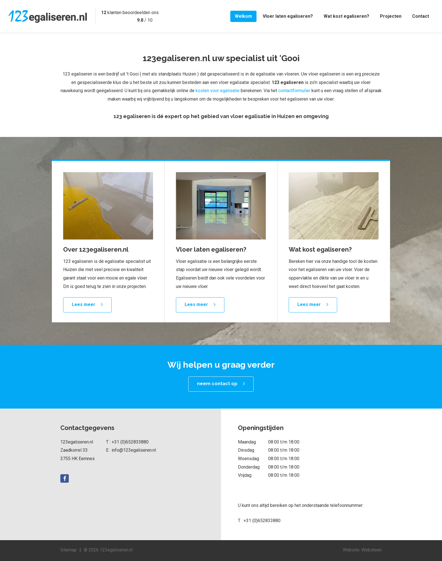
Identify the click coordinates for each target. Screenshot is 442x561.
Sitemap (68, 550)
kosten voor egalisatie (218, 90)
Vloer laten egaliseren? (288, 16)
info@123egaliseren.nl (134, 450)
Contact (420, 16)
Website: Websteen (362, 550)
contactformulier (294, 90)
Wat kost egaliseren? (346, 16)
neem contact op (217, 383)
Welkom (243, 16)
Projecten (390, 16)
